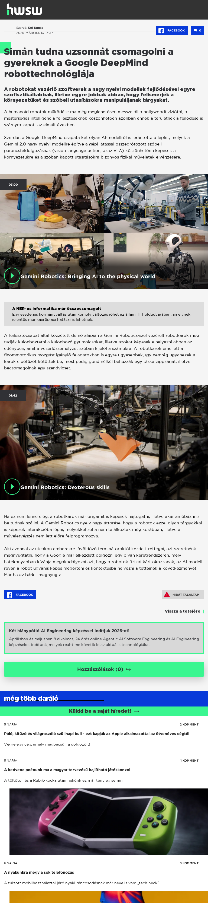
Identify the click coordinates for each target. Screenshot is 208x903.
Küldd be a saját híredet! (104, 711)
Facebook (172, 30)
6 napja (10, 863)
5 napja (10, 724)
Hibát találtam (182, 595)
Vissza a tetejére (182, 611)
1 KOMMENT (189, 760)
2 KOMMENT (189, 724)
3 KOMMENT (189, 863)
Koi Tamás (35, 28)
